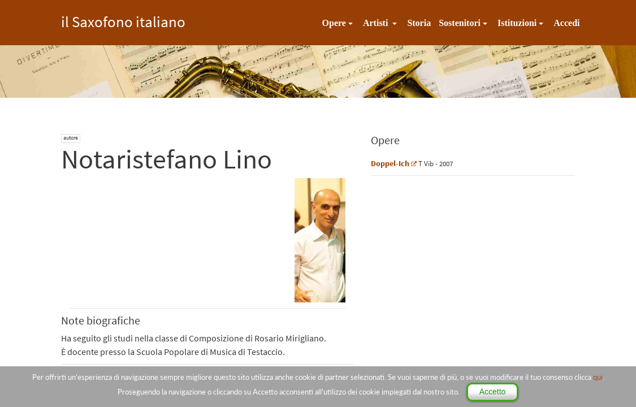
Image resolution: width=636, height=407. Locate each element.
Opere (334, 23)
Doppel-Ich (390, 163)
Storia (419, 23)
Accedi (566, 23)
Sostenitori (460, 23)
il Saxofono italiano (123, 20)
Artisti (376, 23)
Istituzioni (517, 23)
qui (598, 377)
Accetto (492, 391)
